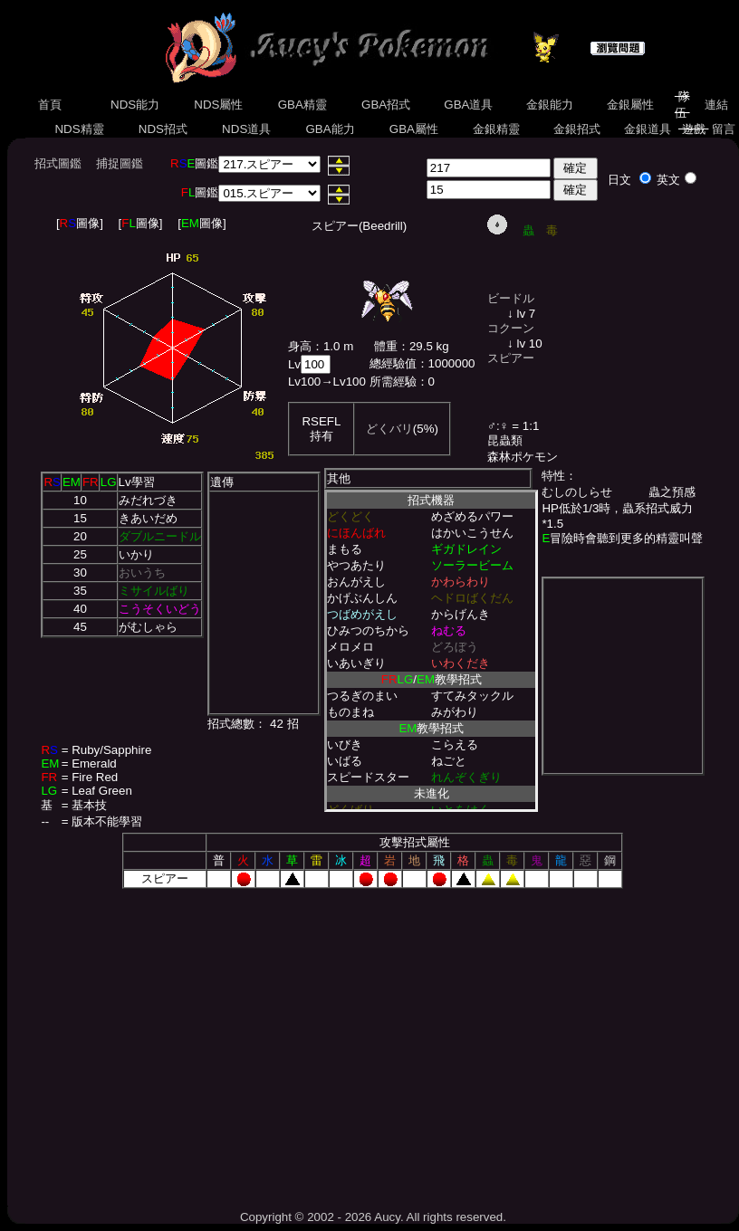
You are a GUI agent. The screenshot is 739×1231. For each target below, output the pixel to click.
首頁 (50, 104)
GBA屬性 (414, 129)
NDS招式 (163, 129)
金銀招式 (576, 129)
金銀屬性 (630, 104)
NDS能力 (135, 104)
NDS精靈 (80, 129)
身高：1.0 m (320, 346)
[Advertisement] (373, 1042)
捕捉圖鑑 (119, 163)
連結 (716, 104)
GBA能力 (330, 129)
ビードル (510, 298)
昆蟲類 (505, 440)
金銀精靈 (496, 129)
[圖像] (79, 223)
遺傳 (222, 482)
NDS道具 (246, 129)
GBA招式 (386, 104)
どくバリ (389, 428)
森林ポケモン (522, 456)
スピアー (510, 358)
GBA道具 (469, 104)
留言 (723, 129)
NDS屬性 (219, 104)
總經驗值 (393, 363)
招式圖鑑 (58, 163)
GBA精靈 (302, 104)
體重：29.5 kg (411, 346)
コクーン (510, 328)
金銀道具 (647, 129)
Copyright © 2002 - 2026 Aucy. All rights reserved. (373, 1217)
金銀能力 (549, 104)
